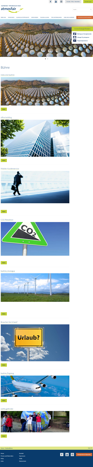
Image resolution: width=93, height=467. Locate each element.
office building (6, 117)
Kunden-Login (88, 1)
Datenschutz (22, 461)
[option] (46, 38)
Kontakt (68, 1)
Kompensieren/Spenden (84, 454)
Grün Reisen (34, 17)
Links (2, 461)
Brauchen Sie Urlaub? (9, 322)
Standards (11, 17)
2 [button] (47, 59)
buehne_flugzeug (7, 373)
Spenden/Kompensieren (84, 17)
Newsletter (77, 1)
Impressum (22, 456)
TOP (90, 448)
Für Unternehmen (56, 17)
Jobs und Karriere (69, 17)
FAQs (72, 1)
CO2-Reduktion (7, 220)
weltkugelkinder (7, 409)
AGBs (20, 458)
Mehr (3, 109)
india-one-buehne (7, 75)
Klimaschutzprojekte (22, 17)
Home (2, 448)
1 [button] (45, 59)
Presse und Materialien (7, 456)
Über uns (3, 17)
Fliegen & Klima (44, 17)
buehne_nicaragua (8, 271)
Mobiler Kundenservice (10, 168)
